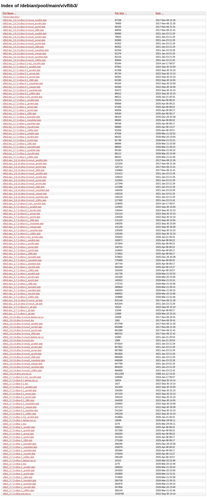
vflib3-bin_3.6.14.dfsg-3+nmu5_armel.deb (24, 40)
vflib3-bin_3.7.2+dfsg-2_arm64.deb (20, 137)
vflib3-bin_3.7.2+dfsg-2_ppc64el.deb (21, 150)
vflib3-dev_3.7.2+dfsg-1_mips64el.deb (22, 260)
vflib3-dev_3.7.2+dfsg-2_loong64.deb (22, 287)
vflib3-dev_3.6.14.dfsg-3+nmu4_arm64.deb (25, 163)
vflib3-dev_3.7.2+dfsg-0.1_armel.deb (21, 213)
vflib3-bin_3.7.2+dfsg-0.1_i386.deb (20, 80)
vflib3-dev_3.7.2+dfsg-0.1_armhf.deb (21, 217)
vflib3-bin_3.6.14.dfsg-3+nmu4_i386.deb (23, 30)
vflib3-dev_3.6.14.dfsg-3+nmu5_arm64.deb (25, 177)
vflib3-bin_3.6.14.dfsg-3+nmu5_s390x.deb (24, 60)
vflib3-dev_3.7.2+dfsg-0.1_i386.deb (21, 220)
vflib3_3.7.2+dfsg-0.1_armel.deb (19, 394)
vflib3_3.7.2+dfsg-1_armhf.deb (18, 437)
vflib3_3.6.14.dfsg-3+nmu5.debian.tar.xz (23, 337)
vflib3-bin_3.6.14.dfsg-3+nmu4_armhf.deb (24, 27)
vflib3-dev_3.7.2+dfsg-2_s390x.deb (21, 297)
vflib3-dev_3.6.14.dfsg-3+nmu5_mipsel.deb (25, 193)
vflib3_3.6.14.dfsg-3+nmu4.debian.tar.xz (23, 317)
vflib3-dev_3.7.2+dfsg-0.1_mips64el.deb (23, 223)
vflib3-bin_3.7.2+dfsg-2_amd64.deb (21, 133)
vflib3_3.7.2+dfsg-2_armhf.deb (18, 474)
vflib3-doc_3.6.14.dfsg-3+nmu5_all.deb (22, 304)
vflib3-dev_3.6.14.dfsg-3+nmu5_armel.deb (24, 180)
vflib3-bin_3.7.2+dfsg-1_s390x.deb (20, 130)
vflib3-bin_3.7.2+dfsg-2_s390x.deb (20, 157)
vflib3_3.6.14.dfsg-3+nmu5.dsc (18, 340)
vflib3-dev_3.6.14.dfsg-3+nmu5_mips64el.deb (26, 190)
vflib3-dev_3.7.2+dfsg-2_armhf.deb (20, 280)
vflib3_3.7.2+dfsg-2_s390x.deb (18, 490)
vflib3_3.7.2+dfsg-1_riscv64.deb (19, 454)
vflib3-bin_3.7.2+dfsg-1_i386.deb (19, 113)
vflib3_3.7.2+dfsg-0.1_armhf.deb (19, 397)
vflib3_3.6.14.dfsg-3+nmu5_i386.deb (21, 357)
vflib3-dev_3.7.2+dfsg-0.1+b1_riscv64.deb (24, 203)
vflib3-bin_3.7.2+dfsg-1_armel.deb (20, 107)
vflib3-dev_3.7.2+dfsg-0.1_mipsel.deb (22, 227)
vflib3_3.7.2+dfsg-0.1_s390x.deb (19, 414)
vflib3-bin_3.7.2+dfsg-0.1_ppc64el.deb (22, 90)
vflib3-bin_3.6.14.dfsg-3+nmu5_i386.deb (23, 47)
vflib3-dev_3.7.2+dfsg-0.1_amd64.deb (22, 207)
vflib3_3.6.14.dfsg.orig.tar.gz (17, 374)
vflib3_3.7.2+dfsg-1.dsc (14, 424)
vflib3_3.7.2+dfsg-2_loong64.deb (19, 480)
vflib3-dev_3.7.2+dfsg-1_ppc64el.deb (22, 264)
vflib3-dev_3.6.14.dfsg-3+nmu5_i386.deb (23, 187)
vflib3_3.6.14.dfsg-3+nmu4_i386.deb (21, 333)
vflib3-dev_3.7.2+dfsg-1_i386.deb (20, 253)
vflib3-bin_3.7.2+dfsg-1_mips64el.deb (22, 120)
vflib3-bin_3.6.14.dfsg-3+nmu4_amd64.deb (25, 20)
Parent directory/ (11, 17)
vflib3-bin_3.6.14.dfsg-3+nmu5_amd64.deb (25, 33)
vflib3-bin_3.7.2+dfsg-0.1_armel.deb (21, 73)
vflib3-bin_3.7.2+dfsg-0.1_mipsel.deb (21, 87)
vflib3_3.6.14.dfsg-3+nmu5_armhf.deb (22, 354)
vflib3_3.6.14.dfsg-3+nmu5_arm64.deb (22, 347)
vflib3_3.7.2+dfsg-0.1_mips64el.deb (21, 403)
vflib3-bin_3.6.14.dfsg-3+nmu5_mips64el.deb (26, 50)
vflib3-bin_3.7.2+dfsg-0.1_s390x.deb (21, 93)
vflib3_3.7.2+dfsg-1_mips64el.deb (20, 447)
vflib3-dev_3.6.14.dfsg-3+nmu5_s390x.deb (24, 200)
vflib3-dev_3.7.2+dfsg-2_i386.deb (20, 284)
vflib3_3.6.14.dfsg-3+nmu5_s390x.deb (22, 370)
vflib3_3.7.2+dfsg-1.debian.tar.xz (19, 420)
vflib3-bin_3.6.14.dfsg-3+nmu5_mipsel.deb (24, 53)
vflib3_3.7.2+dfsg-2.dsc (14, 464)
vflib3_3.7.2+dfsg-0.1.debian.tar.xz (20, 380)
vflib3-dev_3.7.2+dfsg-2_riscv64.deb (21, 293)
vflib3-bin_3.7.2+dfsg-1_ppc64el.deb (21, 123)
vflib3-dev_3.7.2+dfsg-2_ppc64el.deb (22, 290)
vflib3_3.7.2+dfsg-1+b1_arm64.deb (20, 417)
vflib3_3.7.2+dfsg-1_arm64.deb (18, 430)
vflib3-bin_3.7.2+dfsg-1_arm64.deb (20, 103)
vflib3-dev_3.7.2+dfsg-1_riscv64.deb (21, 267)
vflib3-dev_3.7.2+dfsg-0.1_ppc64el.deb (22, 230)
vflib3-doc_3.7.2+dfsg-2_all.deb (19, 313)
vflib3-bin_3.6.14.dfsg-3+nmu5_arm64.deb (24, 37)
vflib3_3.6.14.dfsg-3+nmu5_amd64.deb (23, 344)
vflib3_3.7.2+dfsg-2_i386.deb (17, 477)
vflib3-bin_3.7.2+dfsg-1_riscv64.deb (21, 127)
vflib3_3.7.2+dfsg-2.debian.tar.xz (19, 460)
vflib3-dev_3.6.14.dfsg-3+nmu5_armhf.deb (24, 183)
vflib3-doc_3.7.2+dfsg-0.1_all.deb (20, 307)
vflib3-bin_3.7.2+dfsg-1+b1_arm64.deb (22, 97)
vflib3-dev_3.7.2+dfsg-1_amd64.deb (21, 240)
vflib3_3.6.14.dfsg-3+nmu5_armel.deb (22, 350)
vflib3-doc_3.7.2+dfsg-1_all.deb (19, 310)
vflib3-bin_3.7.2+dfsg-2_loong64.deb (21, 147)
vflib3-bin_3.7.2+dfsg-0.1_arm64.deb (21, 70)
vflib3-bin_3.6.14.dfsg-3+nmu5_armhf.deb (24, 43)
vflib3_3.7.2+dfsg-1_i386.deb (17, 440)
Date (158, 13)
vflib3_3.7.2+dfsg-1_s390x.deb (18, 457)
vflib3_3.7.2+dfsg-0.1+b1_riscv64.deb (22, 377)
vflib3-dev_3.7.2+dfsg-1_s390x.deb (21, 270)
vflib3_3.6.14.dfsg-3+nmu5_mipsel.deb (22, 364)
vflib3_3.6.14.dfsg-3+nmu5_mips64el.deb (24, 360)
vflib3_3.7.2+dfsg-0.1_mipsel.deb (20, 407)
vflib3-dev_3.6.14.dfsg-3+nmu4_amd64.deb (25, 160)
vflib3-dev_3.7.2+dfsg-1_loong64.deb (22, 257)
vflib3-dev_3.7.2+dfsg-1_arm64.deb (21, 243)
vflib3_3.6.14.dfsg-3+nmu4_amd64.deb (23, 324)
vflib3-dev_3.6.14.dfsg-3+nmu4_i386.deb (23, 170)
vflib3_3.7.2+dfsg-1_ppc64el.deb (19, 450)
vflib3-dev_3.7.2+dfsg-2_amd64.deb (21, 273)
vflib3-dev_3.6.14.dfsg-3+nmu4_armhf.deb (24, 167)
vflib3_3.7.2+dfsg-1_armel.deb (18, 434)
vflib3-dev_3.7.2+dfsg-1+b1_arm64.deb (23, 237)
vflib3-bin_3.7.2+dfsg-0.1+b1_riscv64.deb (24, 63)
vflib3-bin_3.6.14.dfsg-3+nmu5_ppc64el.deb (25, 57)
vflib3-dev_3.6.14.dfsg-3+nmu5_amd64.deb (25, 173)
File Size (119, 13)
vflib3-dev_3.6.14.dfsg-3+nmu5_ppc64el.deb (25, 197)
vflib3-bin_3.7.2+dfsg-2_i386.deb (19, 143)
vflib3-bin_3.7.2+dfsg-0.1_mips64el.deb (23, 83)
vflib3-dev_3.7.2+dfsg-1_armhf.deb (20, 250)
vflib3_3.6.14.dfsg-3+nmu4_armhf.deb (22, 330)
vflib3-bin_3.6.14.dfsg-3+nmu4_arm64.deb (24, 23)
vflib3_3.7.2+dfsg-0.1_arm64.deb (19, 390)
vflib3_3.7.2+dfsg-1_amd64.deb (19, 427)
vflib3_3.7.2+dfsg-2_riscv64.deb (19, 487)
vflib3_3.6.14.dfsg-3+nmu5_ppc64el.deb (23, 367)
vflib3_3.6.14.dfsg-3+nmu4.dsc (18, 320)
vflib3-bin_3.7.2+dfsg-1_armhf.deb (20, 110)
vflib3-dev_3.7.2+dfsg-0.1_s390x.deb (22, 233)
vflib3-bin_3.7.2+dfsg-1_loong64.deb (21, 117)
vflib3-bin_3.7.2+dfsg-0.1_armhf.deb (21, 77)
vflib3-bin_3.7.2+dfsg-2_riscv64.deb (21, 153)
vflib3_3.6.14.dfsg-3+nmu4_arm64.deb (22, 327)
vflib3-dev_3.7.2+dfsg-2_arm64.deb (21, 277)
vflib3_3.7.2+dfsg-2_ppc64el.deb (19, 484)
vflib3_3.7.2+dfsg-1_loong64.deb (19, 444)
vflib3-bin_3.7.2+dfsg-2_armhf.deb (20, 140)
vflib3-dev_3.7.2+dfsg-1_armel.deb (20, 247)
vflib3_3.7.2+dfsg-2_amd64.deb (19, 467)
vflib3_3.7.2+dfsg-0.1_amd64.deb (20, 387)
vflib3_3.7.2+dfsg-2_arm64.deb (18, 470)
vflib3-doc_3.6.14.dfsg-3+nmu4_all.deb (22, 300)
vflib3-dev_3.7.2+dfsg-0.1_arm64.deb (22, 210)
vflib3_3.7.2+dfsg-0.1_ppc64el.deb (20, 410)
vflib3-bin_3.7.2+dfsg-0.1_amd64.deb (22, 67)
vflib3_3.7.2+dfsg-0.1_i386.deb (18, 400)
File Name (8, 13)
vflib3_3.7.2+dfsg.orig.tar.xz (17, 494)
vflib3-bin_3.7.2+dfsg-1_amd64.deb (21, 100)
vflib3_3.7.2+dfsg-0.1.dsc (15, 383)
